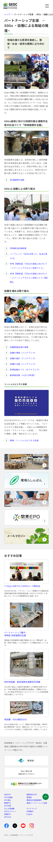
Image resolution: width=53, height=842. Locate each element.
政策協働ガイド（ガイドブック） (25, 370)
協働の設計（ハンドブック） (23, 358)
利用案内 (30, 811)
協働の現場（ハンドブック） (23, 353)
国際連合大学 (32, 795)
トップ (7, 14)
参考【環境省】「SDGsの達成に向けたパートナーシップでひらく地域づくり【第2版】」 (29, 278)
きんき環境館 (9, 809)
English (29, 814)
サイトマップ (32, 809)
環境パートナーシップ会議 (37, 803)
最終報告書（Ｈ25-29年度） (23, 375)
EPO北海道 (8, 797)
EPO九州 (7, 817)
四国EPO (7, 814)
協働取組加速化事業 (19, 347)
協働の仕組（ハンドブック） (23, 364)
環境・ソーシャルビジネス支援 (24, 440)
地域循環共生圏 (17, 180)
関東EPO (7, 803)
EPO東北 (7, 800)
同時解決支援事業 (18, 248)
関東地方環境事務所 (34, 800)
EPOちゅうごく (10, 811)
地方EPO (7, 795)
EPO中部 (7, 806)
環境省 (29, 797)
